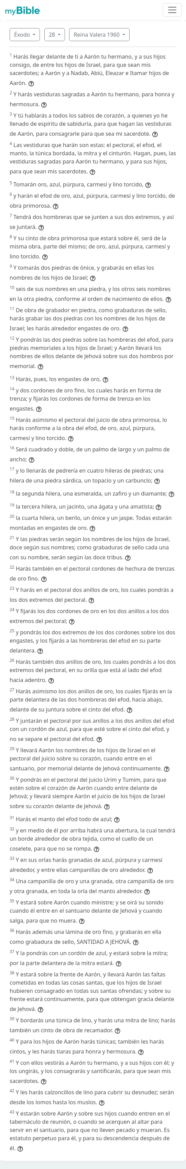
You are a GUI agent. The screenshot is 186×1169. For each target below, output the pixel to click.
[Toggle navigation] (172, 10)
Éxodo (22, 34)
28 (52, 34)
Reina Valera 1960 (97, 34)
